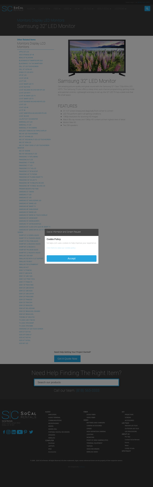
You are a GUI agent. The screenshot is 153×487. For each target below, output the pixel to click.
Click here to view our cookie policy (61, 247)
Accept (71, 258)
